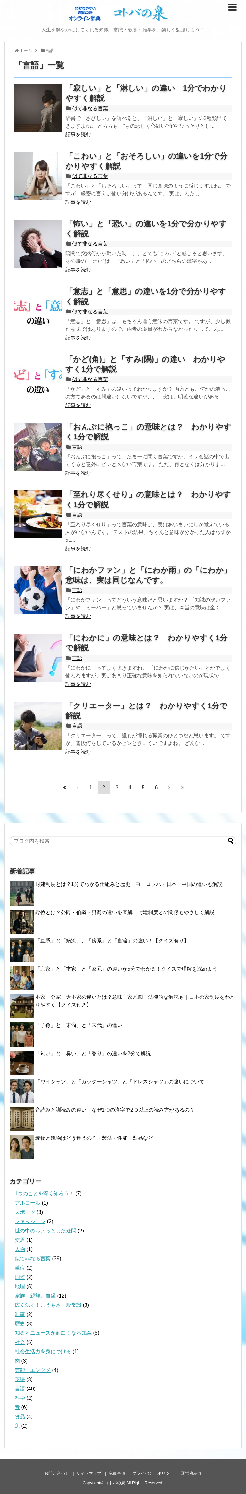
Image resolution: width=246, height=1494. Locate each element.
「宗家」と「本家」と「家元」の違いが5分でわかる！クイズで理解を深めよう (126, 969)
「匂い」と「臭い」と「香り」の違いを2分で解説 (93, 1053)
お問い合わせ (56, 1473)
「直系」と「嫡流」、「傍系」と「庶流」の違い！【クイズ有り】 (112, 940)
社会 (20, 1342)
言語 (77, 447)
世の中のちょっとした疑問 (45, 1230)
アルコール (27, 1203)
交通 (20, 1240)
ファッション (30, 1221)
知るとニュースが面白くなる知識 (53, 1333)
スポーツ (25, 1212)
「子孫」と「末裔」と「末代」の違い (78, 1025)
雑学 (20, 1398)
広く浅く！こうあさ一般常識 (48, 1305)
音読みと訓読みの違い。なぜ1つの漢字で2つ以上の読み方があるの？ (115, 1110)
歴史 (20, 1323)
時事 (20, 1314)
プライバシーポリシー (153, 1473)
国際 (20, 1277)
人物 (20, 1249)
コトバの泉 (114, 1483)
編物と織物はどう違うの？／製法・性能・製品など (94, 1138)
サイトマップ (88, 1473)
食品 (20, 1416)
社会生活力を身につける (43, 1351)
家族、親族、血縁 (35, 1295)
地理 (20, 1286)
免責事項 (117, 1473)
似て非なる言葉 (90, 108)
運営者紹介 (191, 1473)
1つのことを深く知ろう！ (44, 1193)
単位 (20, 1268)
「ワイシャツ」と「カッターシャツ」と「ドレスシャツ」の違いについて (119, 1081)
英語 (20, 1379)
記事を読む (78, 134)
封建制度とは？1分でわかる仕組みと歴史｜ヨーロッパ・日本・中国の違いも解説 (129, 884)
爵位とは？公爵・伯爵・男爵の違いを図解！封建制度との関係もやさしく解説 (125, 912)
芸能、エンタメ (33, 1370)
